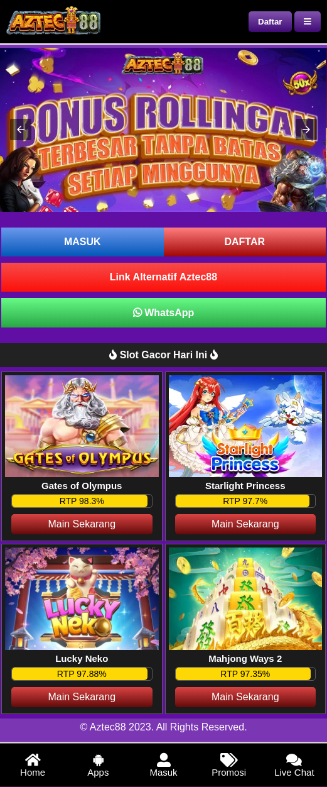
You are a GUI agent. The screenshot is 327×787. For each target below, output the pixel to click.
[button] (20, 129)
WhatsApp (164, 312)
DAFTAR (244, 241)
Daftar (270, 21)
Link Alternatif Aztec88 (163, 277)
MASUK (82, 241)
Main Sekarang (81, 524)
